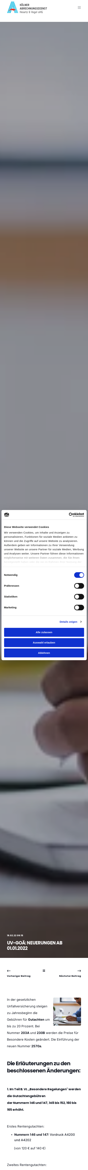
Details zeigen (68, 621)
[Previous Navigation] (18, 973)
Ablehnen (44, 652)
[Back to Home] (27, 11)
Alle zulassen (44, 632)
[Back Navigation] (44, 971)
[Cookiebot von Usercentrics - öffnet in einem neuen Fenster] (68, 515)
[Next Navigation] (70, 973)
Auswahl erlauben (44, 642)
